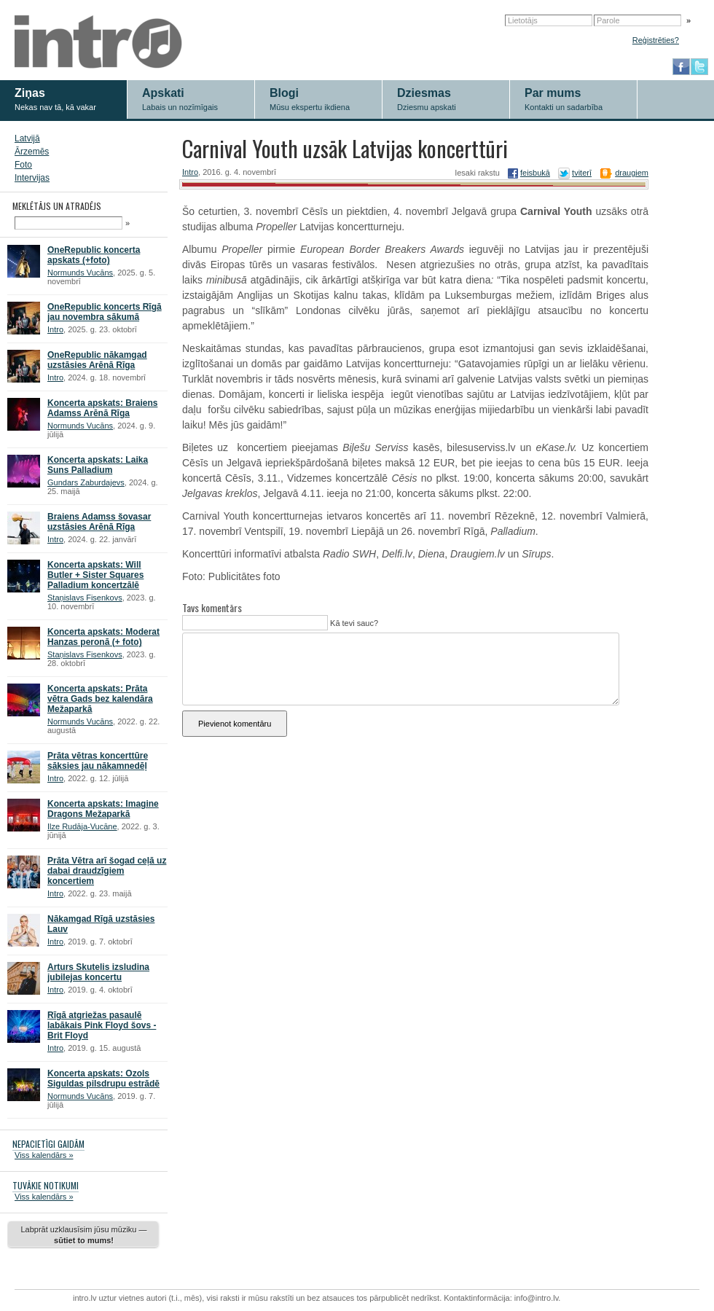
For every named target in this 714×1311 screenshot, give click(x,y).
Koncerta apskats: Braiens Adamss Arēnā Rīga (102, 408)
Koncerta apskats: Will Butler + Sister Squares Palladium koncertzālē (95, 575)
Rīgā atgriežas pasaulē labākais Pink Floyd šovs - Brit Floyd (101, 1025)
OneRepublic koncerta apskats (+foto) (93, 255)
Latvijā (27, 138)
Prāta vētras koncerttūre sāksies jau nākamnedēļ (97, 761)
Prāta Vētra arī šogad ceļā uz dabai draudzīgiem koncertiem (106, 871)
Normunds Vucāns (80, 272)
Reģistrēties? (655, 40)
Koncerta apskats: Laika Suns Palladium (97, 465)
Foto (23, 165)
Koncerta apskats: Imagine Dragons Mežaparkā (103, 809)
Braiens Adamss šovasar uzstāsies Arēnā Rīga (99, 522)
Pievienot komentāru (234, 723)
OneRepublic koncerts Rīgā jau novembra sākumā (104, 312)
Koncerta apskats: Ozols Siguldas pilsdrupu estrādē (103, 1078)
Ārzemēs (32, 151)
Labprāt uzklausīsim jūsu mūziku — (83, 1235)
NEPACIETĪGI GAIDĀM (48, 1144)
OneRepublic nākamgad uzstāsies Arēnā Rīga (97, 360)
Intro (55, 329)
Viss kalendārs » (44, 1155)
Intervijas (32, 178)
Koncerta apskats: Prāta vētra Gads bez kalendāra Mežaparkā (100, 699)
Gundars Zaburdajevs (86, 482)
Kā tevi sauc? (353, 623)
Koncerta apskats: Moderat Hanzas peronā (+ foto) (103, 637)
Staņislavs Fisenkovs (84, 597)
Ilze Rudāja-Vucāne (82, 826)
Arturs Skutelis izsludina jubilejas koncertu (98, 972)
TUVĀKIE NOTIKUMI (45, 1185)
